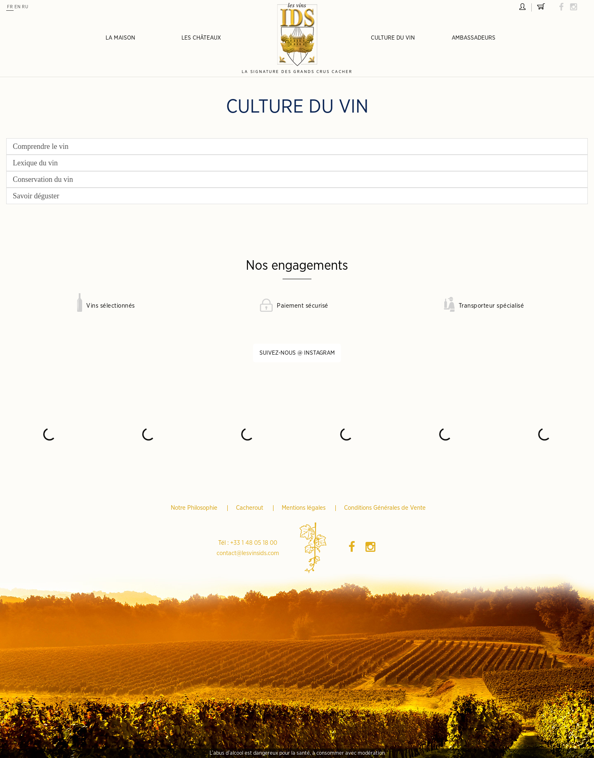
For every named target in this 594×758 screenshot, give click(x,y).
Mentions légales (304, 508)
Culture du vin (393, 38)
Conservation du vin (43, 179)
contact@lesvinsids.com (248, 553)
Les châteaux (201, 38)
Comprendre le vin (40, 146)
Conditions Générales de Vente (385, 508)
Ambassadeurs (473, 38)
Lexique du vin (35, 163)
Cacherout (250, 508)
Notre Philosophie (195, 508)
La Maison (120, 38)
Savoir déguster (36, 196)
